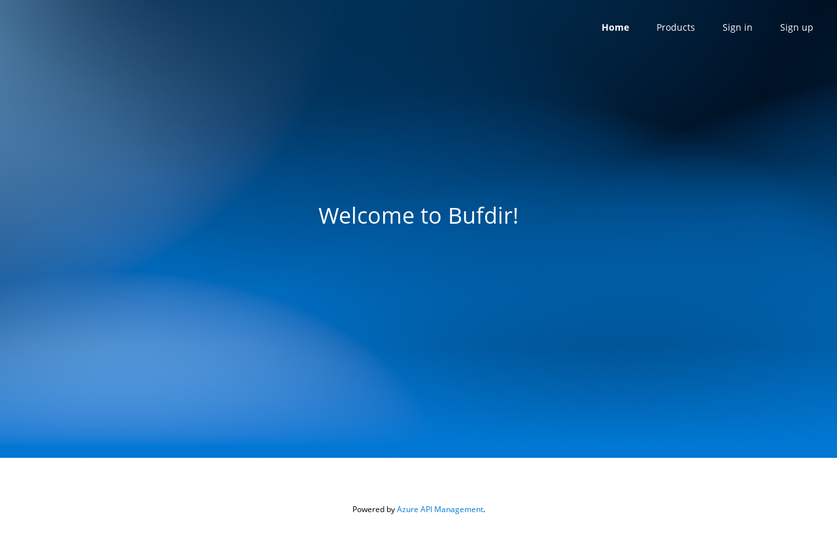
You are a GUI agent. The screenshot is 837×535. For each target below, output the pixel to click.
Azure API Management (440, 509)
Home (615, 27)
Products (676, 27)
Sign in (738, 27)
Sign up (796, 27)
